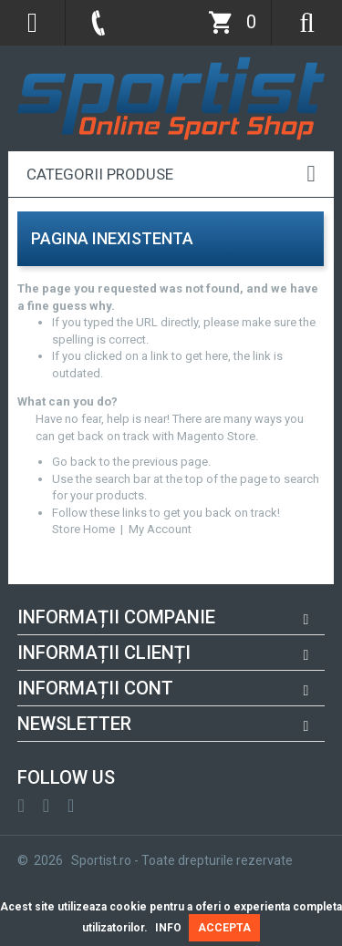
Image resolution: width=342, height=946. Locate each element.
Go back (74, 461)
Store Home (83, 529)
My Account (160, 529)
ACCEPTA (224, 927)
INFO (168, 927)
